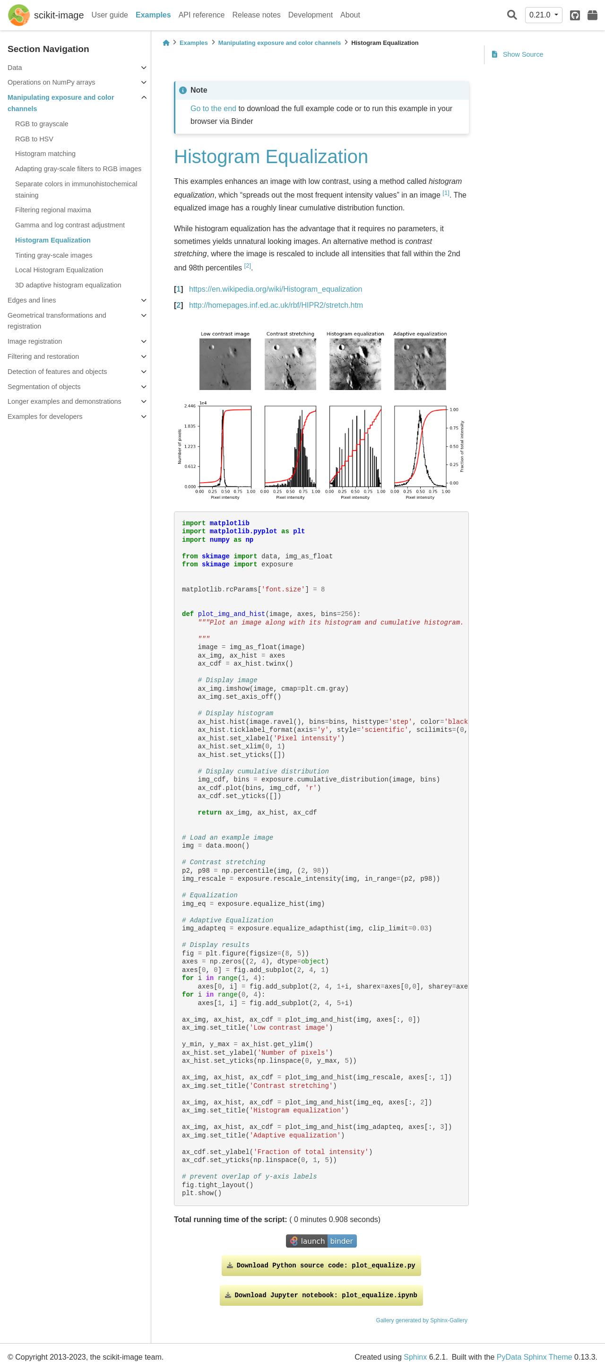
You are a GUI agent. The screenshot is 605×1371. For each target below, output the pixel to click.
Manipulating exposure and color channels (61, 103)
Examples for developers (45, 416)
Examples (153, 15)
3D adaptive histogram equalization (68, 285)
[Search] (512, 15)
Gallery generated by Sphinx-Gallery (421, 1320)
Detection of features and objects (57, 371)
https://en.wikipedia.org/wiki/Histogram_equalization (275, 289)
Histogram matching (45, 153)
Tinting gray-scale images (53, 255)
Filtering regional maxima (53, 210)
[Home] (166, 43)
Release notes (257, 15)
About (350, 15)
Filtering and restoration (43, 356)
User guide (110, 15)
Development (310, 15)
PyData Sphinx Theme (534, 1357)
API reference (202, 15)
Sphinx (415, 1357)
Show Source (518, 54)
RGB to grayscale (42, 124)
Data (15, 67)
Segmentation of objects (44, 386)
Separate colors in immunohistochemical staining (76, 189)
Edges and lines (32, 300)
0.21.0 (541, 15)
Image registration (35, 341)
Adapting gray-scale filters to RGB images (78, 169)
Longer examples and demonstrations (64, 401)
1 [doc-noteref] (445, 192)
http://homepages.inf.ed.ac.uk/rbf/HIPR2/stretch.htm (276, 305)
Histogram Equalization (53, 240)
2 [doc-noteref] (247, 265)
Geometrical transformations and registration (57, 321)
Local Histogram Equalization (59, 270)
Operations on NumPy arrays (51, 82)
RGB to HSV (34, 139)
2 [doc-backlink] (178, 305)
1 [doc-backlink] (178, 289)
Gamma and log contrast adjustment (70, 225)
